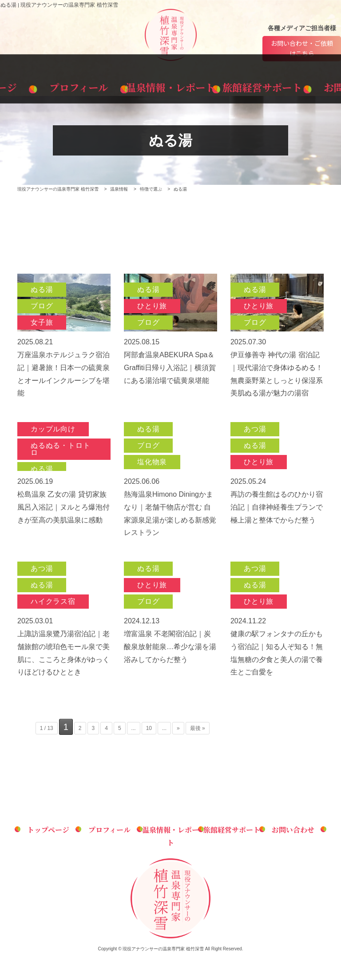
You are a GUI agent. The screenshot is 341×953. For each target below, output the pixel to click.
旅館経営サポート (236, 85)
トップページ (39, 85)
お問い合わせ (301, 85)
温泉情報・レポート (170, 85)
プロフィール (105, 85)
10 (149, 729)
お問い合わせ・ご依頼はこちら (302, 48)
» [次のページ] (178, 729)
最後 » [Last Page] (197, 729)
